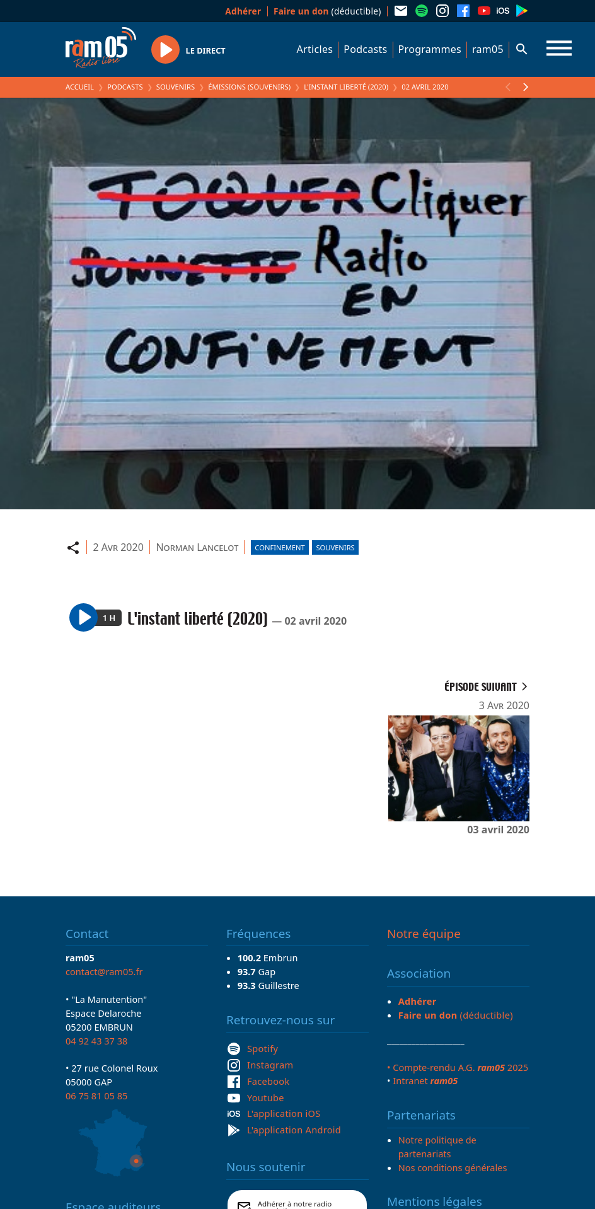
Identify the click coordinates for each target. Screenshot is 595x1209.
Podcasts (365, 49)
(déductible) (327, 11)
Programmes (429, 49)
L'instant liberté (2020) (346, 86)
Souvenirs (175, 86)
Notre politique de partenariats (437, 1146)
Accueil (80, 86)
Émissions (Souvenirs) (249, 86)
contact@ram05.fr (104, 971)
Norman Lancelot (197, 547)
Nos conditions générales (452, 1167)
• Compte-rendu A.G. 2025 (457, 1067)
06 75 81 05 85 (96, 1095)
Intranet (425, 1080)
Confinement (280, 547)
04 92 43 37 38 (96, 1040)
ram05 (488, 49)
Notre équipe (424, 933)
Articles (315, 49)
